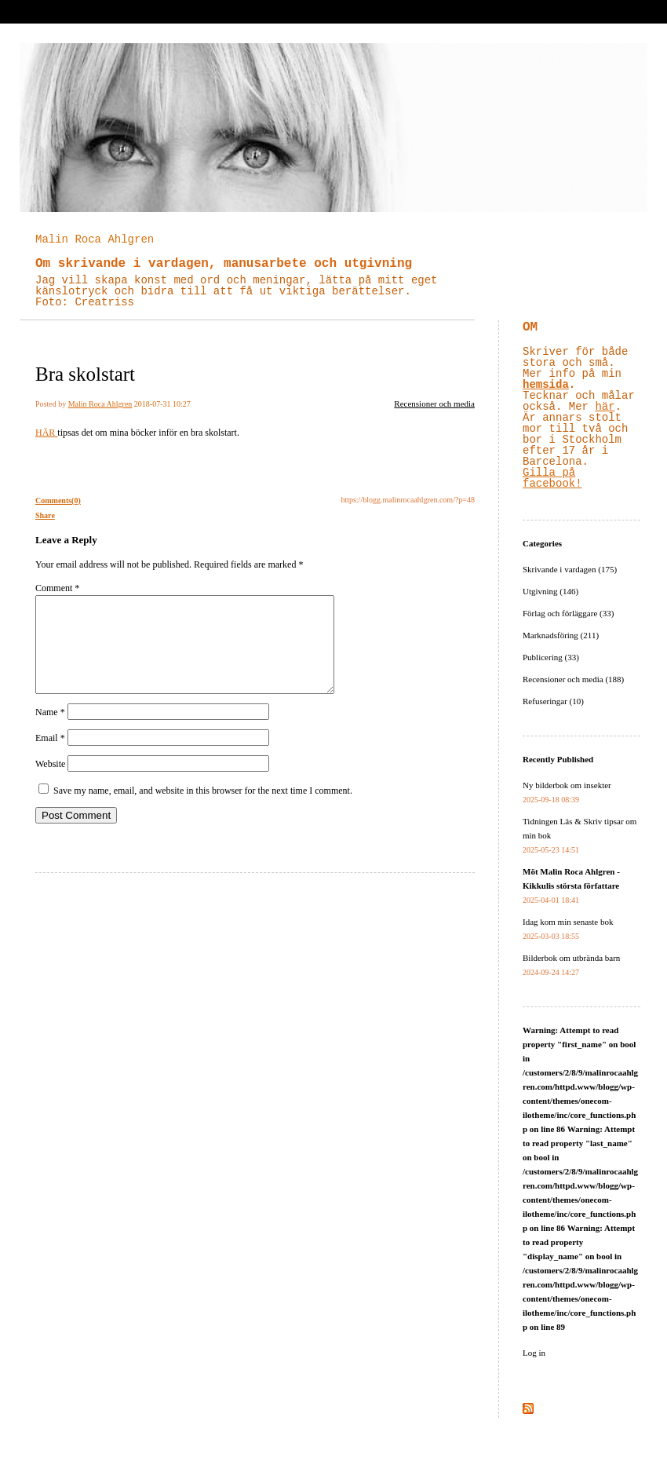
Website (50, 782)
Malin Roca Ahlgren (94, 239)
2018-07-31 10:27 (162, 404)
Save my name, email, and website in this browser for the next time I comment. (202, 809)
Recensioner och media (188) (573, 679)
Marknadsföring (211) (561, 635)
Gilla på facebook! (552, 478)
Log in (534, 1352)
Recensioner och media (434, 403)
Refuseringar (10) (553, 701)
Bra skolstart (85, 374)
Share (45, 515)
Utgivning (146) (550, 591)
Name (50, 730)
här (604, 406)
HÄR (46, 432)
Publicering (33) (551, 657)
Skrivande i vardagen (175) (570, 569)
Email (50, 756)
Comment (57, 588)
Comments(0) (58, 500)
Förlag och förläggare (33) (568, 613)
